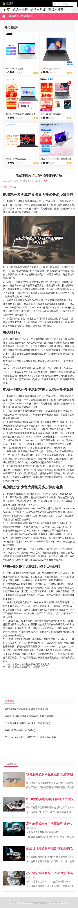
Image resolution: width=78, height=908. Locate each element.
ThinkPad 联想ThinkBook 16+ (52, 114)
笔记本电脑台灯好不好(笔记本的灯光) (31, 664)
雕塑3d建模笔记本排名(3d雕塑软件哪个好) (26, 709)
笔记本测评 (38, 9)
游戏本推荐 (55, 9)
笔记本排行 (20, 9)
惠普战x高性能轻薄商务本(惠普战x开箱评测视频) (29, 716)
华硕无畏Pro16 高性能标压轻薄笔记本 (55, 159)
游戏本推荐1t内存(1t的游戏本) (20, 730)
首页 (7, 9)
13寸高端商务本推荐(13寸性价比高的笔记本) (27, 723)
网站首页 (13, 16)
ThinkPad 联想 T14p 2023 (51, 69)
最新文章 (12, 763)
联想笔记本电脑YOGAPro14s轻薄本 (20, 114)
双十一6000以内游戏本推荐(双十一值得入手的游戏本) (30, 738)
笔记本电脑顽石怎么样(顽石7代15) (29, 667)
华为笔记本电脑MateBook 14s (18, 159)
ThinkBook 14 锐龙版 (14, 69)
